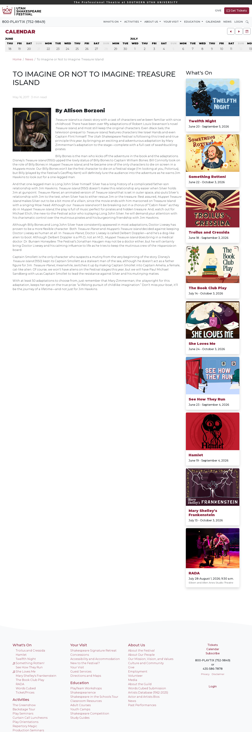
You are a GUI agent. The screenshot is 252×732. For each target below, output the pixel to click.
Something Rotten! (207, 177)
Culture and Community (146, 663)
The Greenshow (24, 705)
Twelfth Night (202, 121)
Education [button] (192, 21)
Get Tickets (236, 10)
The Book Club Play (208, 288)
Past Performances (142, 705)
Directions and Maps (85, 675)
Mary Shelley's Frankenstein (203, 513)
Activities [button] (132, 21)
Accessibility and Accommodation (95, 659)
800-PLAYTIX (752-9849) (23, 22)
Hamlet (196, 455)
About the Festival (141, 650)
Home (17, 59)
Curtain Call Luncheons (30, 717)
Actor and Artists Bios (143, 696)
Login (238, 21)
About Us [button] (151, 21)
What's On (22, 645)
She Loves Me (202, 344)
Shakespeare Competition (89, 713)
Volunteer (135, 675)
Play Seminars (23, 713)
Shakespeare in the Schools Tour (94, 696)
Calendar (213, 21)
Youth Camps (80, 709)
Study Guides (79, 717)
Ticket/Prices (25, 692)
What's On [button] (111, 21)
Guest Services (80, 671)
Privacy (205, 674)
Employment (137, 671)
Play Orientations (25, 722)
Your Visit (78, 645)
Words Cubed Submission (147, 688)
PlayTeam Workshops (86, 688)
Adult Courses (80, 705)
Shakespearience (83, 692)
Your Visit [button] (171, 21)
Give (218, 10)
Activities (21, 700)
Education (79, 683)
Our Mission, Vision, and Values (150, 659)
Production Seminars (28, 730)
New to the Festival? (85, 663)
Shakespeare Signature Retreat (93, 650)
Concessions (79, 654)
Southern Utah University (126, 2)
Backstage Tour (24, 709)
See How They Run (207, 399)
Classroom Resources (86, 701)
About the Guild (140, 684)
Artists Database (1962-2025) (148, 692)
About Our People (141, 654)
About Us (136, 645)
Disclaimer (218, 674)
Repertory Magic (25, 726)
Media (132, 680)
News (227, 21)
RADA (194, 573)
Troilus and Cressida (209, 232)
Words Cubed (26, 688)
